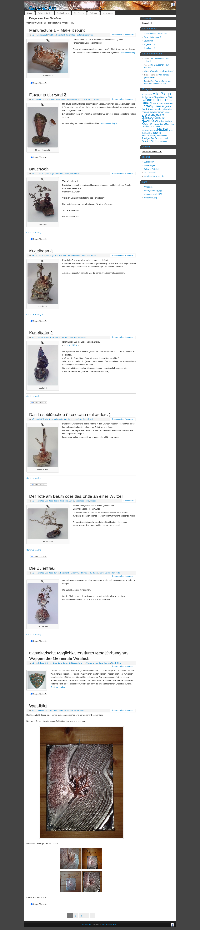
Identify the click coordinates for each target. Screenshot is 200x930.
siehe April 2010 (71, 345)
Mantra (104, 924)
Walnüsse (155, 141)
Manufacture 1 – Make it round (57, 30)
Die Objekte (79, 13)
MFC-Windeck (150, 173)
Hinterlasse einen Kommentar (122, 35)
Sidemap (93, 13)
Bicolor (56, 501)
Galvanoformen (92, 663)
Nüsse (171, 130)
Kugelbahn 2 (41, 332)
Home (29, 13)
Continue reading (108, 123)
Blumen (56, 573)
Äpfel (161, 141)
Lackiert (107, 663)
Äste (56, 256)
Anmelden (148, 187)
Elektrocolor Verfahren (77, 663)
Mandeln (156, 127)
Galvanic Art (42, 8)
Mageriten (169, 124)
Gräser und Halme (153, 114)
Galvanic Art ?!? (45, 13)
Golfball (166, 112)
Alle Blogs (51, 35)
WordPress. (113, 924)
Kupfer (68, 35)
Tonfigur (83, 710)
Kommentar (128, 501)
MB (33, 35)
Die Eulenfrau (41, 568)
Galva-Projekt (150, 165)
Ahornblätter (147, 94)
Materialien (164, 127)
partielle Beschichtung (85, 35)
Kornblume (168, 121)
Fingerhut (166, 106)
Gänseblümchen (87, 99)
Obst (143, 133)
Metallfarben (146, 130)
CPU (143, 100)
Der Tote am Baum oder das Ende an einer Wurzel (75, 496)
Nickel (73, 35)
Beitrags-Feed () (153, 190)
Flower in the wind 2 (47, 94)
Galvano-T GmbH (151, 169)
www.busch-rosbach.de (154, 176)
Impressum (107, 13)
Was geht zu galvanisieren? (162, 71)
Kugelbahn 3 (41, 251)
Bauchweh (39, 169)
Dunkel (63, 99)
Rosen (159, 136)
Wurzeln (93, 501)
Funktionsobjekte (73, 99)
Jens (146, 81)
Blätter (60, 710)
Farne (158, 106)
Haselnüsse (74, 174)
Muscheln (153, 130)
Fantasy (72, 573)
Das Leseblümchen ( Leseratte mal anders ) (69, 414)
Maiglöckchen (110, 573)
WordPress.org (150, 198)
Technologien (63, 13)
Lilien (163, 124)
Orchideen (148, 133)
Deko (58, 99)
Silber (119, 663)
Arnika (56, 419)
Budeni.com (149, 162)
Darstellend (60, 35)
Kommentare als (153, 194)
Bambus (150, 97)
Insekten (161, 121)
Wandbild (37, 705)
